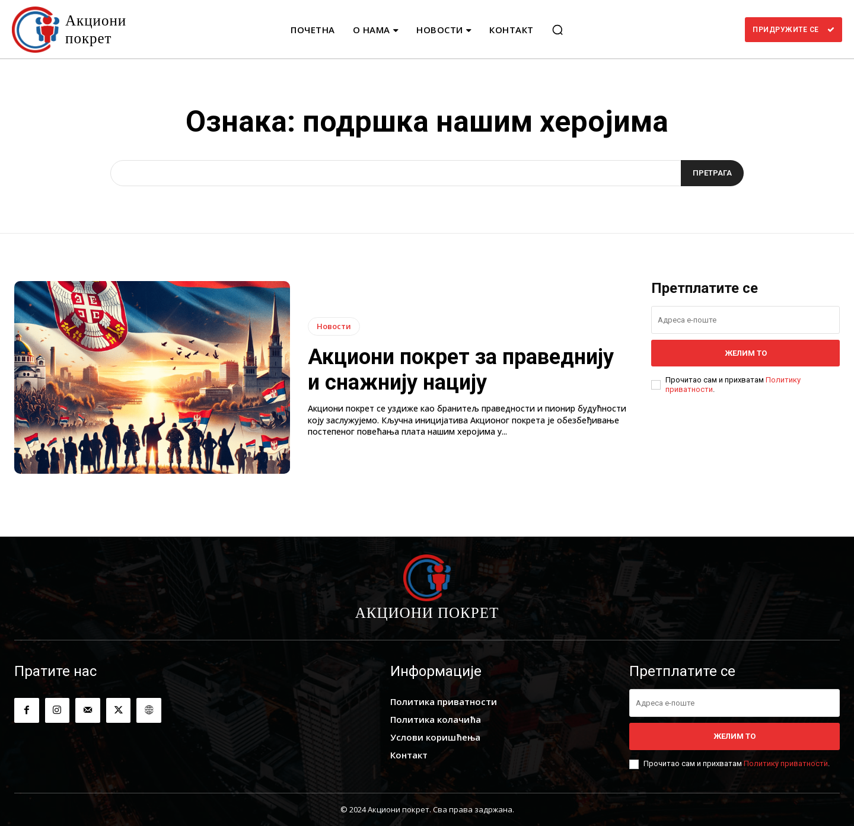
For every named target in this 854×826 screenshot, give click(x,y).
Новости (334, 326)
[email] (745, 320)
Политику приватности (786, 763)
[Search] (712, 173)
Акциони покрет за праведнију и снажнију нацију (461, 370)
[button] (557, 30)
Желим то (746, 353)
